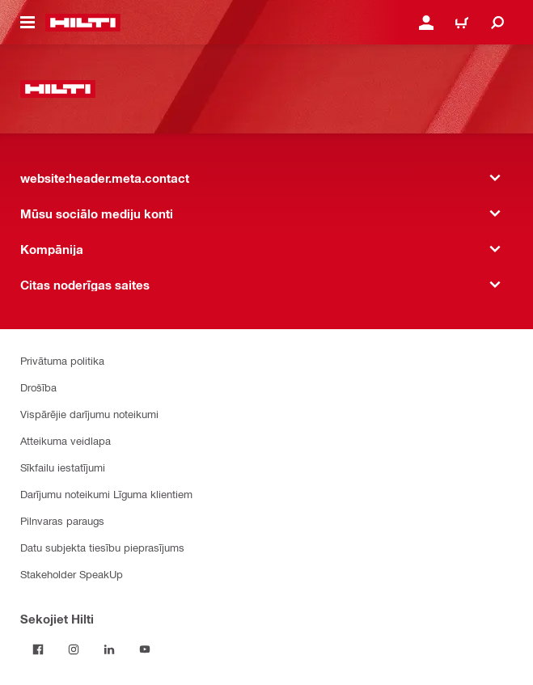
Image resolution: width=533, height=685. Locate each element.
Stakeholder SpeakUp (71, 574)
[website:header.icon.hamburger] (27, 22)
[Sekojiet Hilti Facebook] (38, 649)
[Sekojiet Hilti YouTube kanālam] (145, 649)
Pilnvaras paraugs (62, 520)
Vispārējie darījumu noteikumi (89, 414)
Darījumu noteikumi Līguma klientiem (106, 494)
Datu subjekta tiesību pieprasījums (102, 547)
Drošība (38, 387)
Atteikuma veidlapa (65, 440)
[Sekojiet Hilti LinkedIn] (109, 649)
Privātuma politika (62, 360)
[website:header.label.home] (83, 23)
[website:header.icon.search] (497, 22)
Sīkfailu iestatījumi (62, 467)
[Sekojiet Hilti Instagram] (73, 649)
